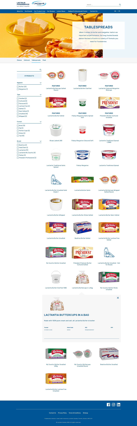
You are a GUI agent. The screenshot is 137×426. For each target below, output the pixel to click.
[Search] (120, 5)
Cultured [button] (23, 101)
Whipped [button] (23, 116)
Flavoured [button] (23, 103)
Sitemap (85, 413)
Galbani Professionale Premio (77, 11)
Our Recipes (51, 11)
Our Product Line (39, 11)
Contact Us (94, 11)
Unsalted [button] (23, 114)
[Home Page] (42, 4)
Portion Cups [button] (24, 130)
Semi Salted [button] (24, 111)
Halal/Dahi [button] (23, 147)
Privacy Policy (62, 413)
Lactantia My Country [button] (27, 152)
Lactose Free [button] (24, 106)
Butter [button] (22, 86)
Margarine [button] (23, 89)
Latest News (61, 11)
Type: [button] (18, 94)
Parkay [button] (22, 155)
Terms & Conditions (75, 413)
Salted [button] (22, 108)
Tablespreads (36, 60)
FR (119, 11)
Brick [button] (22, 125)
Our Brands (28, 11)
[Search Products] (103, 4)
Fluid (44, 60)
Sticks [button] (22, 133)
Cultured (27, 60)
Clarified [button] (23, 98)
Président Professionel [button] (27, 158)
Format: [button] (19, 121)
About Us (20, 11)
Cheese (19, 60)
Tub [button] (21, 136)
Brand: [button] (19, 141)
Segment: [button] (20, 82)
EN (115, 11)
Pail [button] (21, 128)
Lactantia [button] (23, 150)
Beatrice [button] (23, 145)
